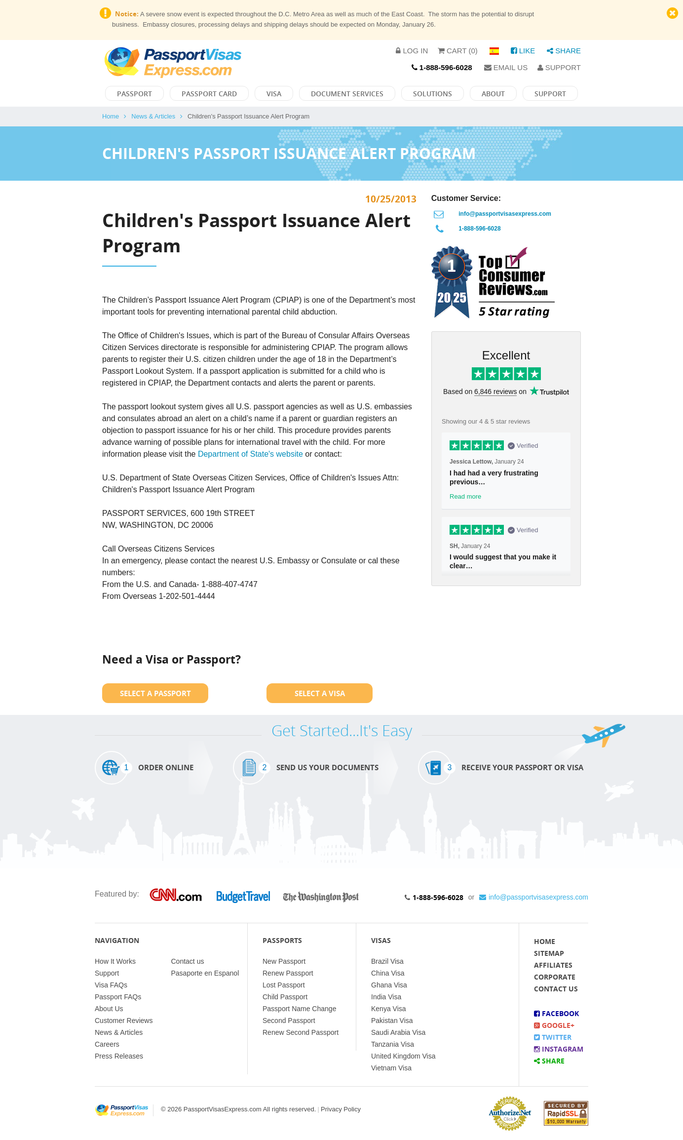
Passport (134, 93)
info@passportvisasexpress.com (504, 213)
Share (564, 50)
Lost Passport (284, 985)
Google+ (554, 1025)
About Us (109, 1009)
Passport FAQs (118, 997)
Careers (107, 1044)
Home (110, 116)
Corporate (554, 977)
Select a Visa (320, 693)
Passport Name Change (299, 1009)
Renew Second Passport (301, 1032)
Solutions (432, 93)
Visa (273, 93)
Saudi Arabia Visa (398, 1032)
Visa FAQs (111, 985)
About (493, 93)
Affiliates (553, 965)
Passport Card (209, 93)
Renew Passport (288, 973)
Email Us (506, 67)
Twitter (552, 1037)
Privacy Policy (341, 1109)
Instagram (558, 1049)
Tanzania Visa (392, 1044)
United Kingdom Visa (403, 1056)
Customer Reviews (123, 1020)
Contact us (187, 961)
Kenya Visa (388, 1009)
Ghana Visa (389, 985)
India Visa (386, 997)
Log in (412, 50)
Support (559, 67)
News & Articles (153, 116)
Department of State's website (250, 454)
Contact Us (556, 988)
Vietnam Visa (391, 1068)
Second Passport (289, 1020)
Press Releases (119, 1056)
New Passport (284, 961)
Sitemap (549, 953)
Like (523, 50)
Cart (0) (458, 50)
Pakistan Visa (392, 1020)
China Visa (387, 973)
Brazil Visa (387, 961)
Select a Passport (155, 693)
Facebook (556, 1013)
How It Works (115, 961)
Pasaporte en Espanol (205, 973)
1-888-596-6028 (479, 228)
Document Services (347, 93)
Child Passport (285, 997)
